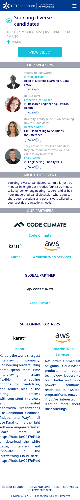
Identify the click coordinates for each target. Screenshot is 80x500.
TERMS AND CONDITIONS (44, 487)
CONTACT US (70, 487)
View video (40, 52)
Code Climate (39, 235)
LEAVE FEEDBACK (40, 490)
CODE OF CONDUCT (13, 487)
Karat (15, 256)
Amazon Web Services (52, 256)
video (33, 89)
